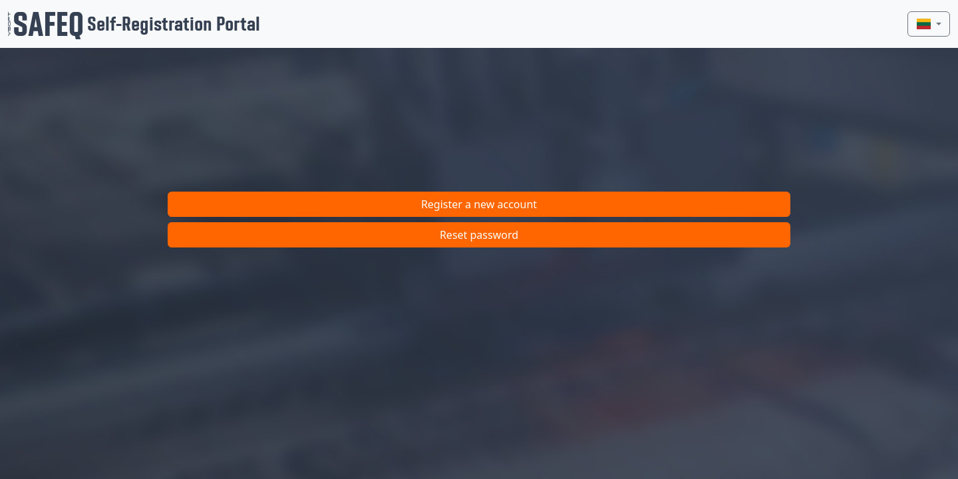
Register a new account (479, 204)
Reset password (479, 235)
